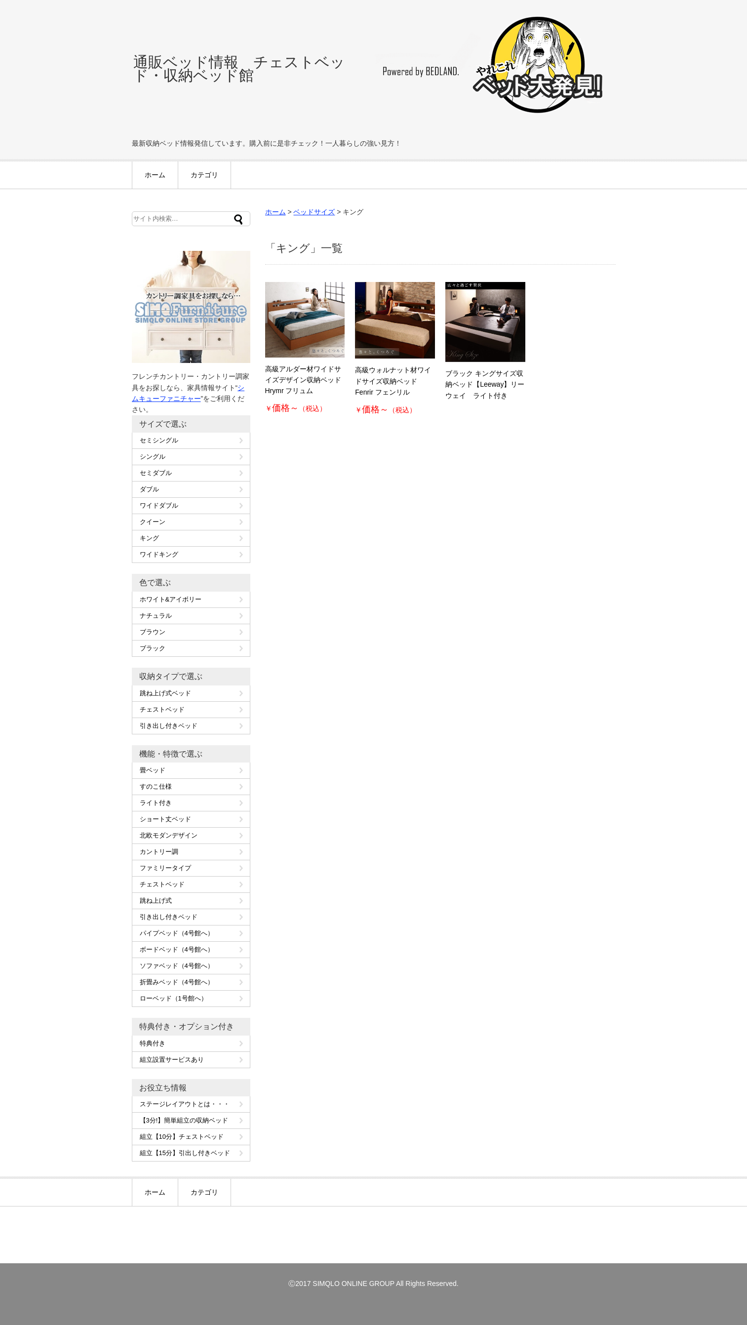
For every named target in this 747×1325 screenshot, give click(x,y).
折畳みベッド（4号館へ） (177, 982)
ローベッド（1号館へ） (173, 998)
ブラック (152, 648)
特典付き (152, 1043)
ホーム (155, 175)
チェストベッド (162, 709)
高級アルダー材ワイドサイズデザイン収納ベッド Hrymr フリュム (303, 380)
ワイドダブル (159, 505)
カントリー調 (159, 851)
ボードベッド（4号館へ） (177, 949)
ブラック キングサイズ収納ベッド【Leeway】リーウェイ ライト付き (484, 384)
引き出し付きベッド (168, 725)
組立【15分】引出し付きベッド (185, 1153)
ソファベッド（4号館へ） (177, 965)
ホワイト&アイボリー (171, 599)
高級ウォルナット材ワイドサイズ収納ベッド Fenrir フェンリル (393, 381)
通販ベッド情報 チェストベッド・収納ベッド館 (239, 68)
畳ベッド (152, 770)
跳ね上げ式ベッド (165, 693)
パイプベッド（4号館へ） (177, 933)
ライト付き (156, 802)
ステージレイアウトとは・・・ (185, 1104)
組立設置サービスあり (172, 1059)
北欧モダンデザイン (168, 835)
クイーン (152, 521)
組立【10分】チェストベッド (182, 1136)
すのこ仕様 (156, 786)
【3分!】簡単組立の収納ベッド (184, 1120)
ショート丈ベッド (165, 819)
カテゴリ (204, 175)
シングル (152, 456)
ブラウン (152, 632)
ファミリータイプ (165, 868)
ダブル (149, 489)
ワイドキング (159, 554)
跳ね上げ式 (156, 900)
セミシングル (159, 440)
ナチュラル (156, 615)
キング (149, 538)
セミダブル (156, 473)
